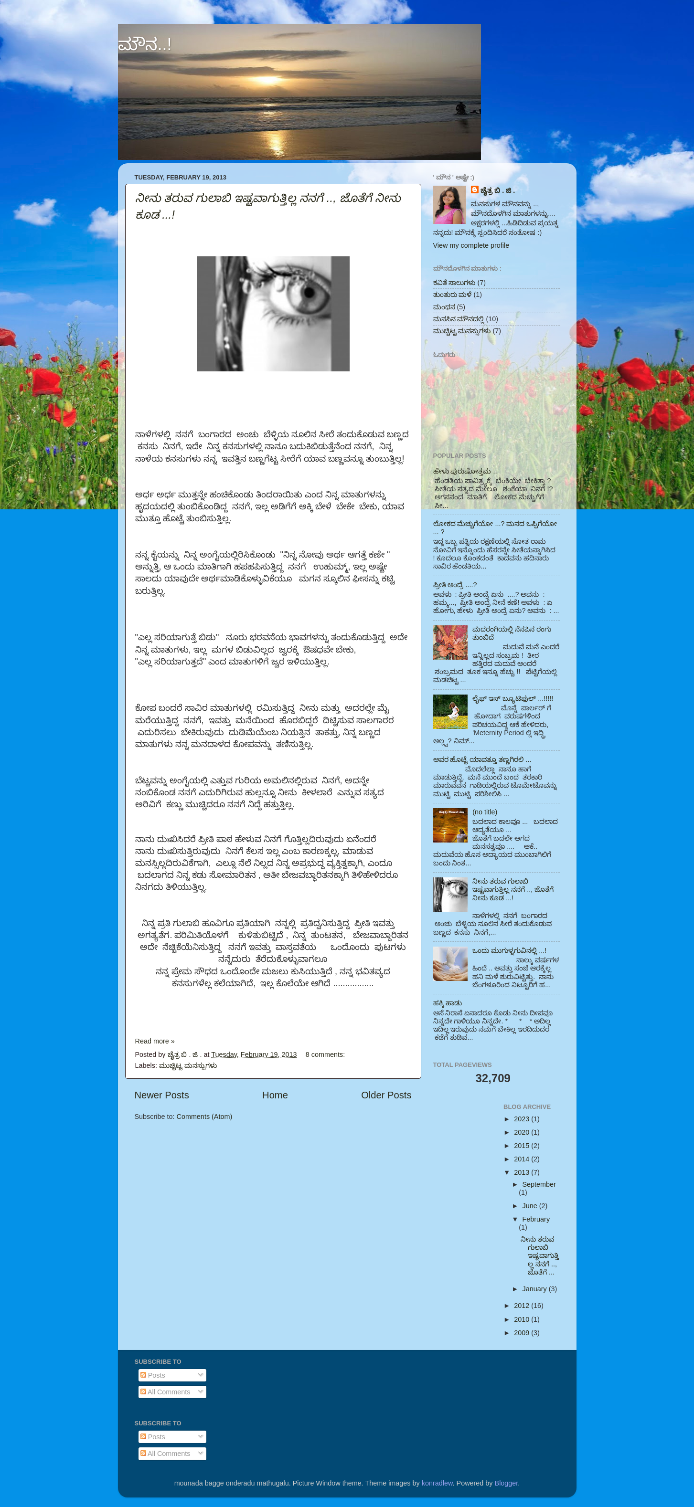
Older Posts (386, 1095)
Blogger (506, 1483)
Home (275, 1095)
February (536, 1219)
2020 (522, 1132)
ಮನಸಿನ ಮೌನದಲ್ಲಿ (458, 319)
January (536, 1289)
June (531, 1206)
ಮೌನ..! (145, 44)
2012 (522, 1305)
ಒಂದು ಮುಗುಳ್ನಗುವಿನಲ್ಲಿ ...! (509, 950)
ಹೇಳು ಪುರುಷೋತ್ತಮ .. (465, 471)
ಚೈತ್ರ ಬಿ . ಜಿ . (497, 190)
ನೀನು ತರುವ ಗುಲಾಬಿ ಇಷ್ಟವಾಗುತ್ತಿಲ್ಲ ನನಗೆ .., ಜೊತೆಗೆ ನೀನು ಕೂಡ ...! (513, 889)
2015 (522, 1145)
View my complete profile (471, 245)
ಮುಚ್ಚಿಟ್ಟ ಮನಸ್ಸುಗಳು (188, 1065)
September (539, 1184)
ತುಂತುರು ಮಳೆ (452, 294)
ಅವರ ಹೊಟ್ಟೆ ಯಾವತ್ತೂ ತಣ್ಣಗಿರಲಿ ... (482, 759)
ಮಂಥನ (444, 307)
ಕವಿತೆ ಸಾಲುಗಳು (454, 282)
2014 (522, 1159)
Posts (152, 1375)
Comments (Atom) (205, 1116)
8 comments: (326, 1054)
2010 (522, 1319)
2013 (522, 1172)
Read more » (155, 1041)
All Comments (165, 1392)
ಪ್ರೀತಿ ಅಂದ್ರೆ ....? (455, 585)
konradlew (437, 1483)
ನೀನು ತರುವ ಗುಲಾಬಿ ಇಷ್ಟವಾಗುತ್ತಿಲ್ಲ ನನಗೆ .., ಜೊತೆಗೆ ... (540, 1255)
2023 (522, 1119)
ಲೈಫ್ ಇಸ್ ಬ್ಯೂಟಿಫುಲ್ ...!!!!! (512, 698)
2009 (522, 1333)
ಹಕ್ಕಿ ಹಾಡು (447, 1003)
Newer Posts (162, 1095)
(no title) (484, 812)
